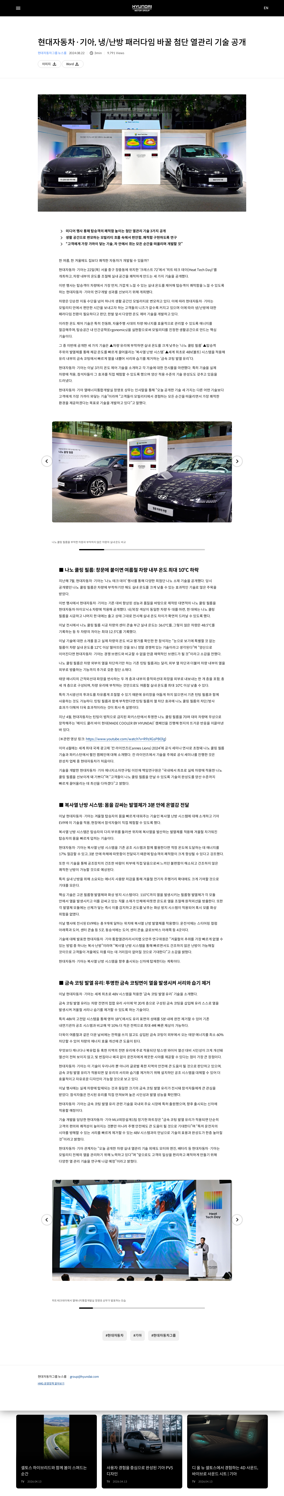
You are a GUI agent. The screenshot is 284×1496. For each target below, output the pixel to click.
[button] (47, 462)
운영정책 (42, 1478)
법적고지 (21, 1478)
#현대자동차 (115, 1261)
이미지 (52, 65)
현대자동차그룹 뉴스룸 (52, 53)
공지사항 (21, 1471)
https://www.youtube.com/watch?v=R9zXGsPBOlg (125, 702)
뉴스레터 (74, 1478)
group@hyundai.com (84, 1302)
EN (266, 8)
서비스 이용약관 (78, 1471)
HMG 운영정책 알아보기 (51, 1309)
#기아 (137, 1261)
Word (78, 65)
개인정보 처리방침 (48, 1471)
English (107, 1478)
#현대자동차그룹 (163, 1261)
